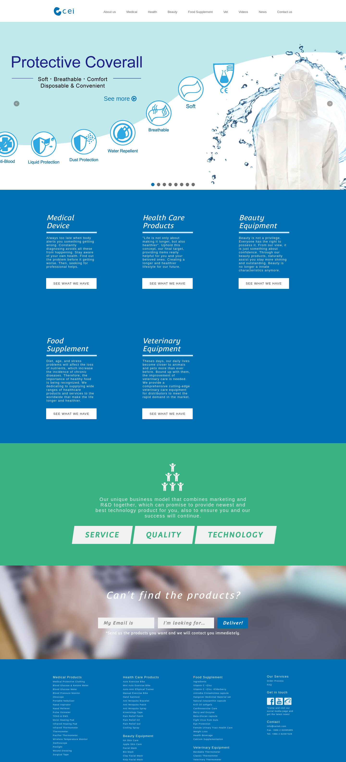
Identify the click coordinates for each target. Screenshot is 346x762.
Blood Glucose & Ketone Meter (71, 685)
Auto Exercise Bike (134, 681)
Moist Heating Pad (63, 720)
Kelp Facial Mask (133, 759)
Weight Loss (200, 731)
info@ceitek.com (276, 726)
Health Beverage (203, 735)
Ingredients (199, 681)
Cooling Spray (131, 727)
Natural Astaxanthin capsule (209, 701)
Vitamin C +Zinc (202, 685)
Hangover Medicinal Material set (212, 697)
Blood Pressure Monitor (66, 693)
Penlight (57, 747)
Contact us (284, 12)
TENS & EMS (60, 716)
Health (152, 12)
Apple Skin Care (132, 744)
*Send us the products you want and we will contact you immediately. (173, 633)
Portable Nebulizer (63, 701)
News (263, 12)
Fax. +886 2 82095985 (280, 730)
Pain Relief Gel (132, 724)
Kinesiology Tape (133, 712)
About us (110, 12)
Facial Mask (130, 748)
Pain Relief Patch (133, 716)
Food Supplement (200, 12)
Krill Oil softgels (202, 704)
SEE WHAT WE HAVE (71, 283)
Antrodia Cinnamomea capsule (211, 693)
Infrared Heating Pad (65, 724)
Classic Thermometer (205, 756)
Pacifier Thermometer (65, 735)
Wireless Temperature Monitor (70, 739)
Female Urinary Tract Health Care (213, 727)
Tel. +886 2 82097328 (279, 734)
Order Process (275, 681)
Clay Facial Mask (133, 756)
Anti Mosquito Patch (134, 704)
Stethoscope (60, 743)
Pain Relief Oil (131, 720)
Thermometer (60, 731)
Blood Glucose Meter (65, 689)
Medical (131, 12)
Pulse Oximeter (62, 712)
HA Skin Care (131, 740)
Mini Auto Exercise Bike (137, 685)
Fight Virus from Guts (205, 720)
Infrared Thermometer (65, 727)
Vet (225, 12)
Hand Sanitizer (131, 697)
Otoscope (58, 697)
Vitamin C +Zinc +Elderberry (209, 689)
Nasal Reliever (61, 708)
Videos (243, 12)
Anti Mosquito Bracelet (136, 701)
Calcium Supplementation (208, 739)
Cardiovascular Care (205, 708)
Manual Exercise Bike (135, 693)
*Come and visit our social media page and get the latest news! (280, 711)
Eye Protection (201, 724)
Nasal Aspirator (62, 704)
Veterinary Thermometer (207, 759)
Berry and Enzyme (204, 712)
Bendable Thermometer (206, 752)
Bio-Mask (128, 752)
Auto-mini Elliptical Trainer (138, 689)
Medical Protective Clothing (69, 681)
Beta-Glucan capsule (205, 716)
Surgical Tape (61, 754)
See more (120, 98)
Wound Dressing (62, 751)
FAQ (269, 685)
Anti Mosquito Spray (135, 708)
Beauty (172, 12)
